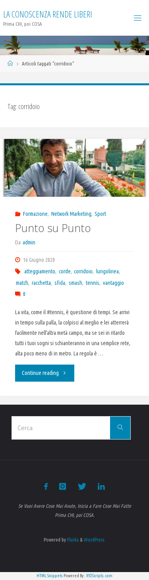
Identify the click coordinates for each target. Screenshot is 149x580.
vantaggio (113, 283)
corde (65, 271)
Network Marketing (71, 214)
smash (75, 283)
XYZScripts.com (99, 575)
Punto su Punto (53, 228)
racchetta (41, 283)
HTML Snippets (50, 575)
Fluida (72, 539)
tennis (92, 283)
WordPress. (94, 539)
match (22, 283)
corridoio (83, 271)
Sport (100, 214)
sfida (59, 283)
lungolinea (107, 271)
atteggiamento (39, 271)
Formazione (35, 214)
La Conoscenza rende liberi (47, 14)
